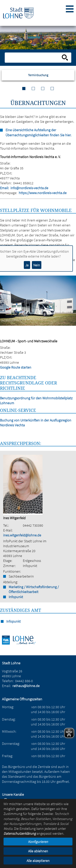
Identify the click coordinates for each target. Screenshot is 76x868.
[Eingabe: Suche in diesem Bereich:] (34, 57)
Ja (27, 265)
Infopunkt (16, 597)
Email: (4, 188)
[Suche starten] (65, 57)
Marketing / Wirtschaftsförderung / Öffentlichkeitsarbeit (34, 589)
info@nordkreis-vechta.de (29, 188)
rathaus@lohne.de (26, 686)
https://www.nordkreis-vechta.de (43, 193)
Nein (36, 265)
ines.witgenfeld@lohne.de (22, 535)
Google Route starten (15, 367)
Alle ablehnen (38, 851)
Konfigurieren (38, 841)
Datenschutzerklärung (20, 833)
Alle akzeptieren (38, 860)
